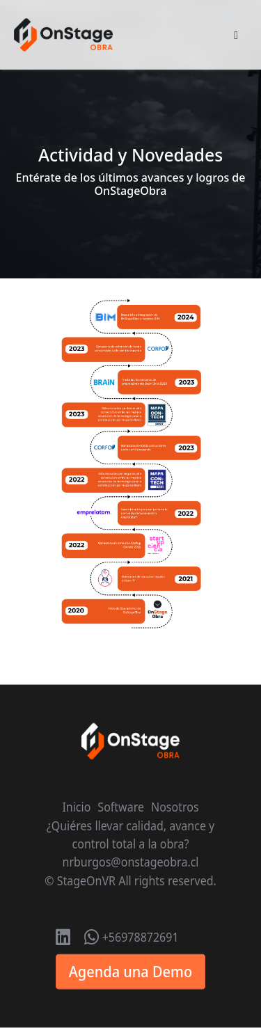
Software (120, 807)
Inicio (76, 807)
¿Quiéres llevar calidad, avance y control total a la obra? (130, 835)
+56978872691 (131, 937)
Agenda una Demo (131, 971)
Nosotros (175, 807)
